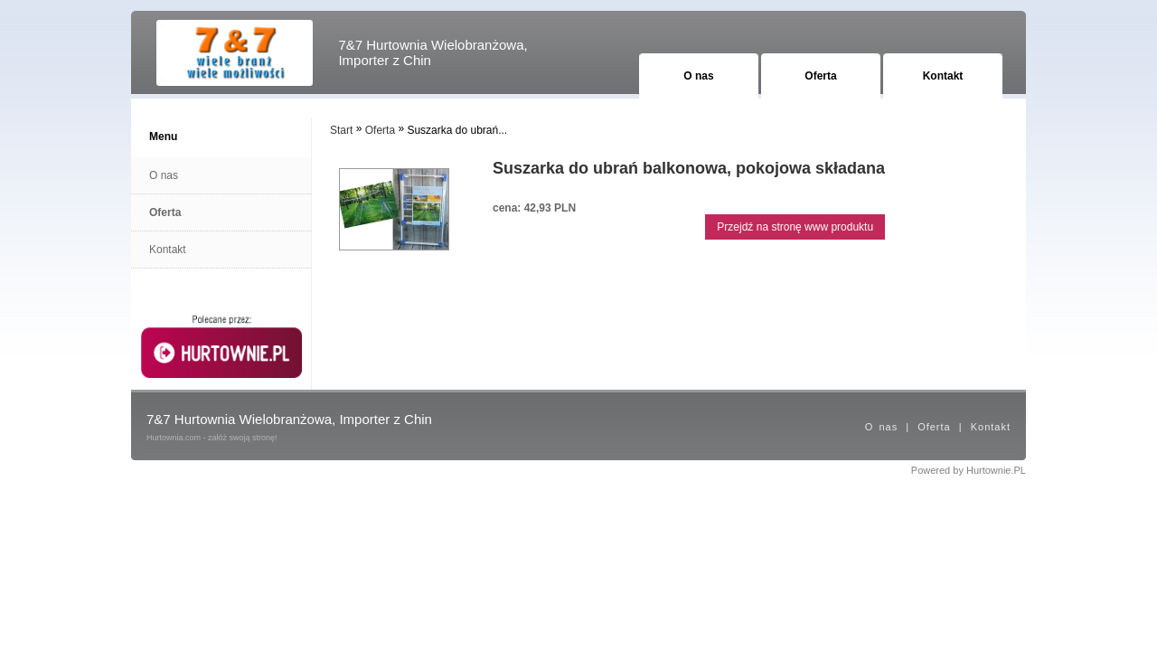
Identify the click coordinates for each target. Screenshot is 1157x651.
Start (341, 130)
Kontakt (943, 76)
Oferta (820, 76)
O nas (698, 76)
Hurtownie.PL (996, 470)
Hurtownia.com (173, 437)
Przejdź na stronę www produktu (795, 227)
